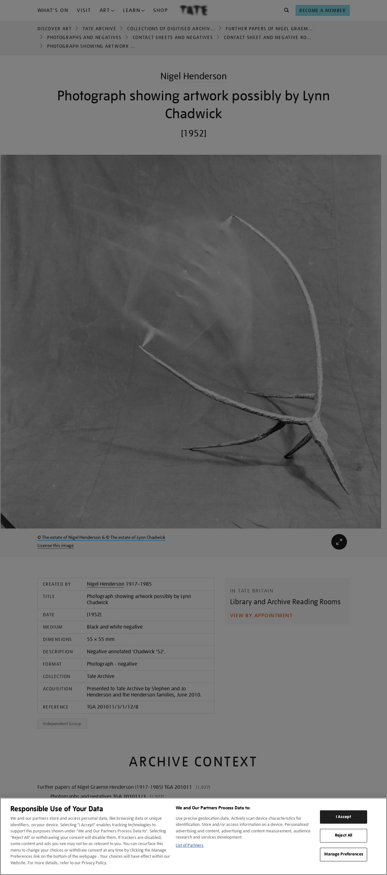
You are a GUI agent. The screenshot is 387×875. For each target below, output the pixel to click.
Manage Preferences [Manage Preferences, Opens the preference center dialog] (343, 854)
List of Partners (189, 845)
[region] (193, 836)
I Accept (343, 817)
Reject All (343, 836)
